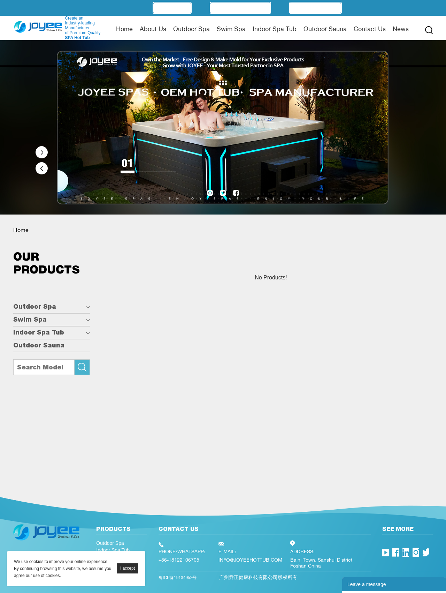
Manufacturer (240, 7)
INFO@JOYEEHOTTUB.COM (250, 560)
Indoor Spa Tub (275, 28)
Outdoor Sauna (325, 28)
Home (124, 28)
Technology (315, 7)
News (401, 28)
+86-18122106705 (179, 560)
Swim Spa (231, 28)
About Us (153, 28)
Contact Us (370, 28)
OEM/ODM (172, 7)
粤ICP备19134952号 (178, 577)
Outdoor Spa (191, 28)
